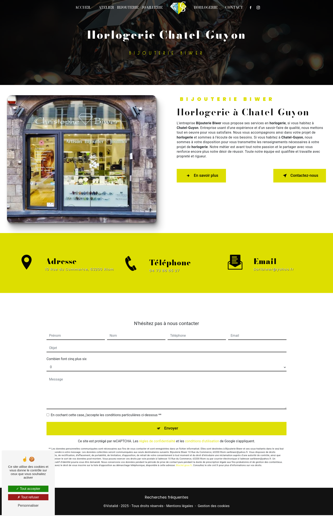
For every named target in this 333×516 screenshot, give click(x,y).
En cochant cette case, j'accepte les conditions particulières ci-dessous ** (106, 411)
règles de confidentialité (157, 438)
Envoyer (171, 424)
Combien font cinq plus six (67, 355)
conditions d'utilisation (202, 438)
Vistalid (112, 507)
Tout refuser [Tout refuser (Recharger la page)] (28, 497)
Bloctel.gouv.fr (184, 462)
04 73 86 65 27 (164, 274)
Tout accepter (28, 489)
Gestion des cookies (214, 507)
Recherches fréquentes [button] (166, 498)
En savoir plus (202, 175)
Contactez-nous (298, 175)
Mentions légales (179, 507)
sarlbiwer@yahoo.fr (273, 265)
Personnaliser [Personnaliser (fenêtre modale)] (28, 505)
